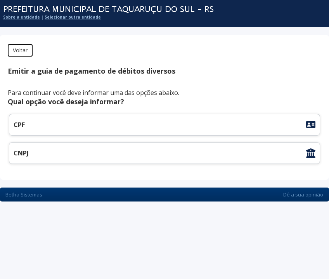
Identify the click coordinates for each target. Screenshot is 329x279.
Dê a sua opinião (303, 194)
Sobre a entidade (21, 17)
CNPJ (21, 153)
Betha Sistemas (23, 194)
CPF (19, 125)
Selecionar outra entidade (73, 17)
